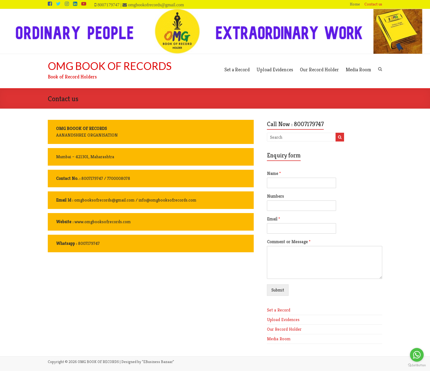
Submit (277, 290)
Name (274, 173)
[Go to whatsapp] (417, 355)
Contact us (373, 4)
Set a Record (237, 69)
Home (355, 4)
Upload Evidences (274, 69)
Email (273, 219)
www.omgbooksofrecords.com (102, 222)
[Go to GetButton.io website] (417, 365)
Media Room (358, 69)
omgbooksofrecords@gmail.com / (106, 200)
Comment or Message (289, 242)
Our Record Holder (319, 69)
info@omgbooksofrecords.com (167, 200)
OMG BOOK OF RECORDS (110, 66)
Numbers (275, 196)
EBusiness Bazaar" (158, 361)
